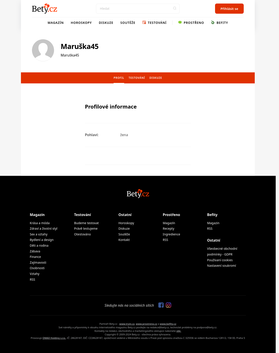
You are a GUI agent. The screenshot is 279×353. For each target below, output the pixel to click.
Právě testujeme (85, 228)
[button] (175, 9)
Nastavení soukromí (221, 265)
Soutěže (127, 23)
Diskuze (106, 23)
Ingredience (171, 234)
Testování (154, 23)
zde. (178, 330)
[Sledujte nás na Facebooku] (160, 305)
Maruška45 (80, 46)
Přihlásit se (229, 8)
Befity (219, 23)
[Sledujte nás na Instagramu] (167, 305)
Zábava (35, 251)
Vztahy (34, 274)
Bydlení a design (42, 240)
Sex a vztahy (38, 234)
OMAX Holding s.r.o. (54, 338)
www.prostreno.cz (146, 323)
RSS (32, 279)
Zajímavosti (38, 262)
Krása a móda (40, 223)
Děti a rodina (39, 245)
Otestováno (82, 234)
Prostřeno (191, 23)
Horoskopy (81, 23)
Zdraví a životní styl (43, 228)
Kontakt (124, 240)
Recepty (168, 228)
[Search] (138, 9)
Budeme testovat (86, 223)
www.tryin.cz (127, 323)
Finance (35, 257)
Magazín (56, 23)
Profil (119, 78)
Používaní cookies (220, 260)
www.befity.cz (168, 323)
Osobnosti (37, 268)
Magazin (213, 223)
